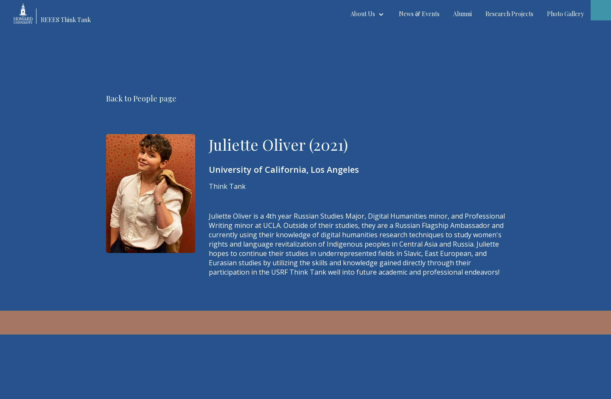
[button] (368, 14)
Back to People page (141, 98)
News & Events (419, 14)
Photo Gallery (565, 14)
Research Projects (509, 14)
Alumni (462, 14)
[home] (56, 12)
